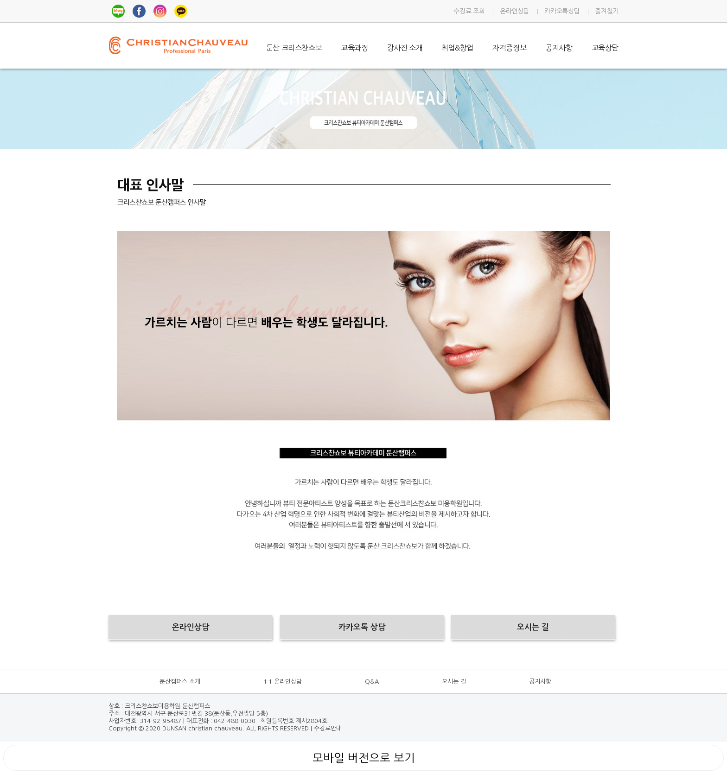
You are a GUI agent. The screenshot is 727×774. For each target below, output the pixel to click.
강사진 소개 (405, 47)
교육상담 (605, 47)
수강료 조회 (469, 11)
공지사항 (558, 47)
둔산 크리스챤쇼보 (294, 47)
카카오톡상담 (562, 11)
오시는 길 (454, 682)
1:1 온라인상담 (282, 682)
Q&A (372, 682)
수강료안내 (328, 728)
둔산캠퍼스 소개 (179, 682)
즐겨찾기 (607, 11)
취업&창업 (457, 47)
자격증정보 (509, 47)
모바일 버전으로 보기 (363, 757)
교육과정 (354, 47)
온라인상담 (514, 11)
